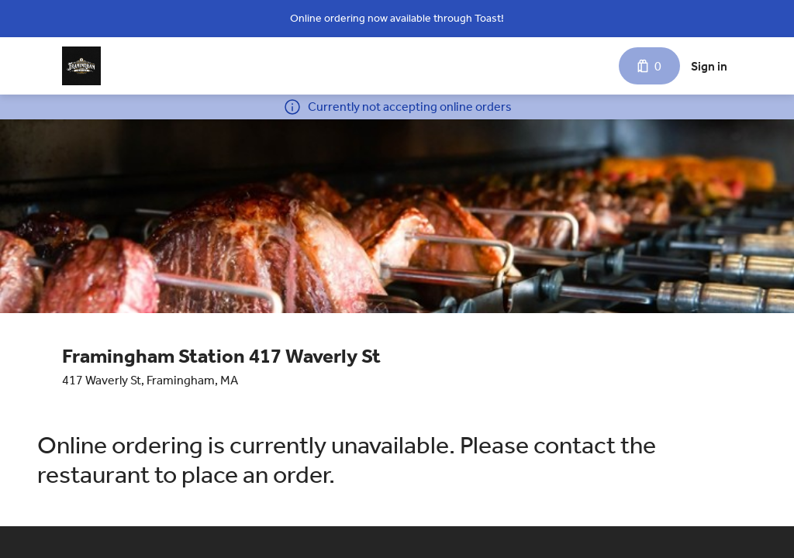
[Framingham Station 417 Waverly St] (81, 65)
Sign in (709, 66)
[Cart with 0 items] (649, 65)
